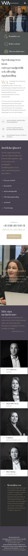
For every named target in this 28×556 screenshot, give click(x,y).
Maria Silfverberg (12, 404)
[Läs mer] (14, 352)
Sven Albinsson (11, 370)
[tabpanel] (14, 284)
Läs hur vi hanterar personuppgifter (17, 550)
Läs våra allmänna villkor (14, 542)
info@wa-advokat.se (14, 229)
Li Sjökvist (9, 438)
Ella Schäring (10, 472)
